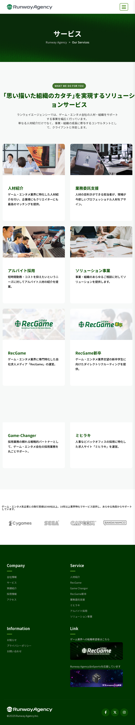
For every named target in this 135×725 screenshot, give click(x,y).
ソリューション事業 (92, 270)
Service (77, 565)
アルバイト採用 (21, 270)
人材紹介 (15, 188)
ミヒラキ (83, 435)
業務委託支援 (87, 188)
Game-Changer (22, 435)
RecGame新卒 (88, 353)
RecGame (17, 353)
